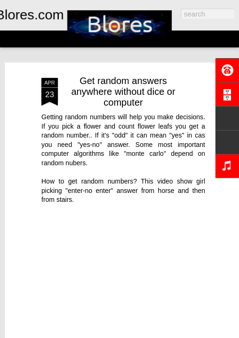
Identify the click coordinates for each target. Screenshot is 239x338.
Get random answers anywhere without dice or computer (123, 92)
